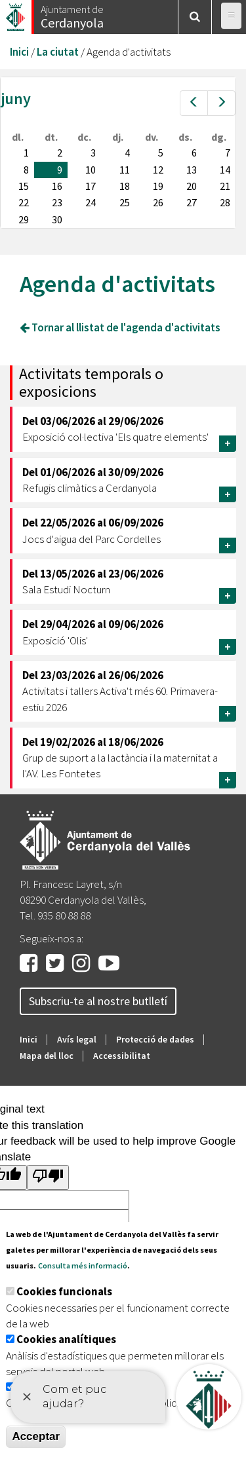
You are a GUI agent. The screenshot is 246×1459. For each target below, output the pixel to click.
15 (23, 186)
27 (191, 202)
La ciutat (58, 52)
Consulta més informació (82, 1265)
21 (225, 186)
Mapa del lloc (46, 1056)
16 (57, 186)
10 (90, 169)
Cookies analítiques (66, 1339)
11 (124, 169)
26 (158, 202)
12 (158, 169)
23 (57, 202)
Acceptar (36, 1436)
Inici (19, 52)
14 (225, 169)
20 (191, 186)
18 (124, 186)
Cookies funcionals (64, 1291)
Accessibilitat (121, 1056)
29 (23, 219)
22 (23, 202)
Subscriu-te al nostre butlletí (98, 1000)
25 (124, 202)
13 (191, 169)
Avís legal (76, 1039)
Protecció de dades (155, 1039)
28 (225, 202)
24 (90, 202)
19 (158, 186)
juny (16, 98)
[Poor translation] (48, 1177)
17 (90, 186)
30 (57, 219)
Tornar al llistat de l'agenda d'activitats (120, 327)
